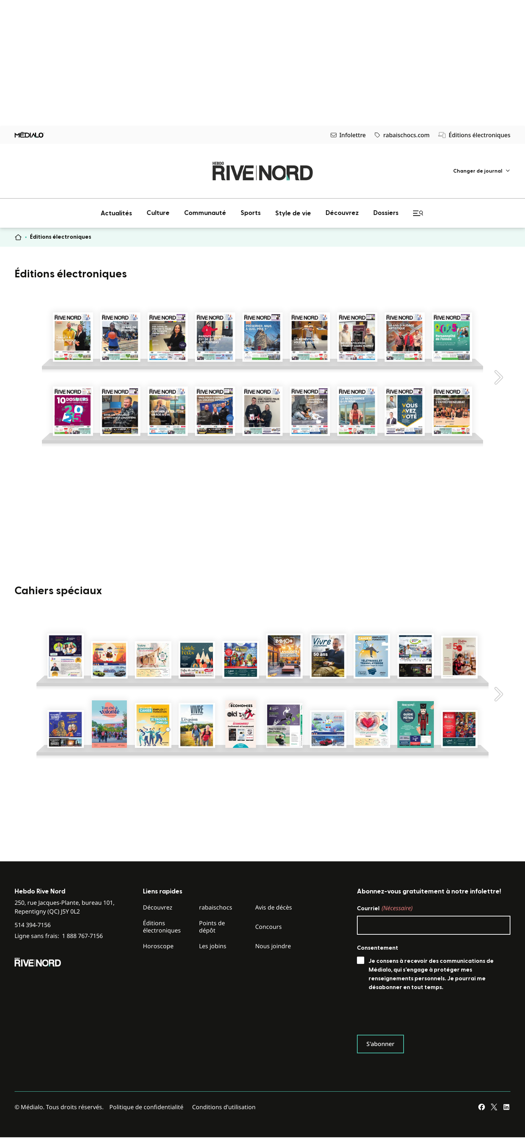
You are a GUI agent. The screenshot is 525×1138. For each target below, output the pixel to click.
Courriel (385, 908)
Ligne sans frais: (59, 936)
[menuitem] (481, 171)
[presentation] (412, 1014)
